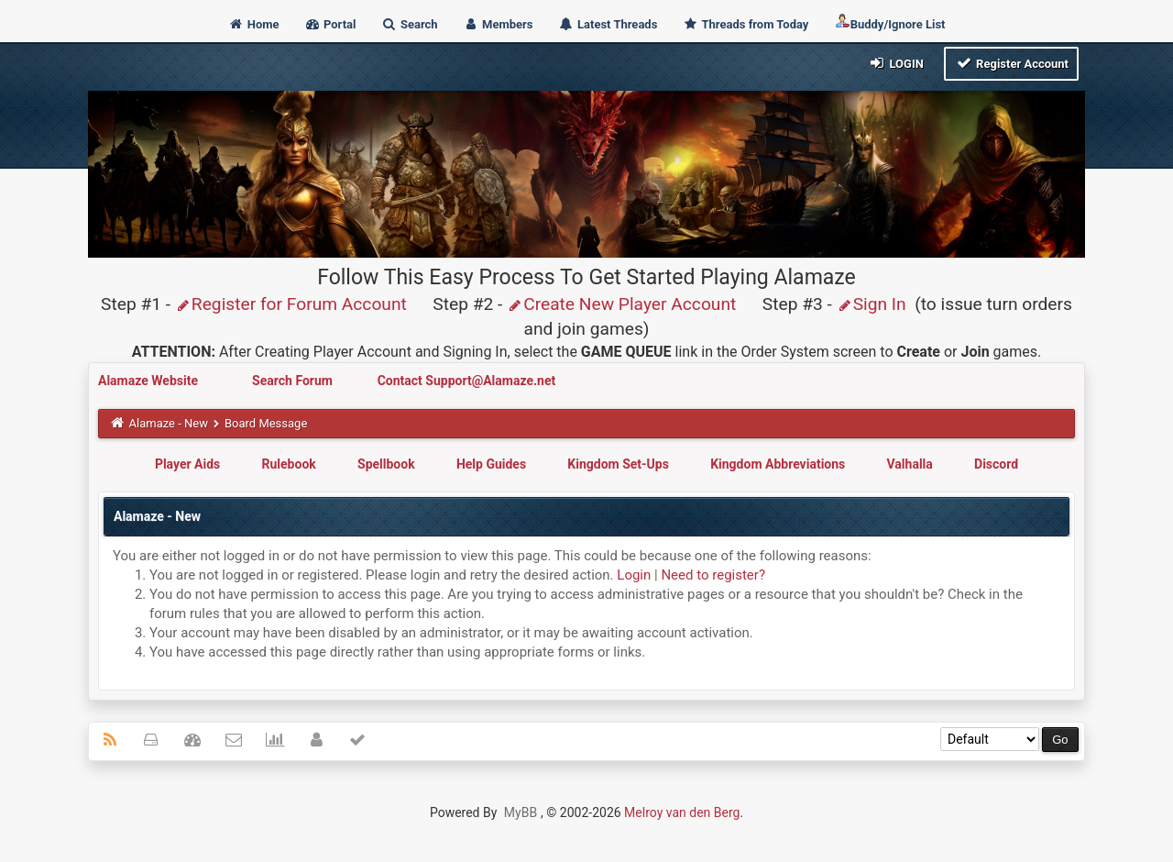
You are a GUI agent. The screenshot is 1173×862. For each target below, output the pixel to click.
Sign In (871, 304)
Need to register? (713, 575)
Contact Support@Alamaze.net (467, 380)
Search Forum (293, 380)
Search (409, 24)
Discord (996, 464)
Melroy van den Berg (682, 812)
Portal (330, 24)
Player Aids (187, 464)
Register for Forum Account (291, 304)
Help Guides (491, 464)
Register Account (1011, 63)
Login (896, 63)
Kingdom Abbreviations (777, 464)
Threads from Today (746, 24)
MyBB (520, 812)
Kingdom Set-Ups (618, 464)
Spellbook (386, 464)
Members (498, 24)
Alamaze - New (168, 423)
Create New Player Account (621, 304)
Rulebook (289, 464)
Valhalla (910, 464)
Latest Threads (608, 24)
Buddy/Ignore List (890, 22)
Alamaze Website (149, 380)
